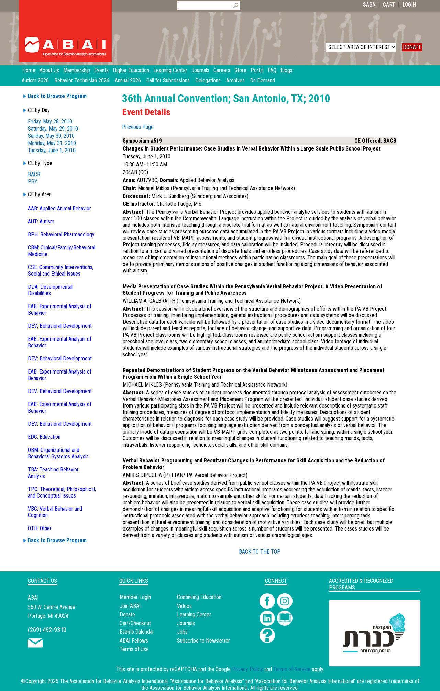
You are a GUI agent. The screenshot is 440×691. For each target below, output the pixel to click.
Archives (235, 80)
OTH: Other (40, 528)
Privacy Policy (247, 669)
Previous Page (138, 127)
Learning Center (194, 614)
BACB (34, 174)
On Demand (262, 80)
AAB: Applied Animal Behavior (59, 208)
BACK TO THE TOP (259, 551)
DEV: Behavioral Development (60, 326)
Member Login (135, 597)
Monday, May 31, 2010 (52, 143)
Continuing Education (199, 597)
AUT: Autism (41, 221)
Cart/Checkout (135, 623)
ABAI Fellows (134, 640)
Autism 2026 (35, 80)
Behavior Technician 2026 (81, 80)
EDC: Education (44, 437)
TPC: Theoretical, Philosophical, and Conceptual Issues (62, 492)
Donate (127, 614)
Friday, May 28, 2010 (50, 121)
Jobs (182, 631)
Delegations (208, 80)
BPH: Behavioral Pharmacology (61, 234)
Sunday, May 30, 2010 (51, 136)
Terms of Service (292, 669)
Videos (184, 606)
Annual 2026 (128, 80)
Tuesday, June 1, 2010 (52, 150)
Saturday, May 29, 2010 (53, 128)
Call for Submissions (168, 80)
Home (28, 70)
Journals (186, 623)
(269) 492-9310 (47, 630)
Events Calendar (137, 631)
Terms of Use (134, 649)
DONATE (412, 47)
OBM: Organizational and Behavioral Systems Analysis (58, 453)
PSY (32, 181)
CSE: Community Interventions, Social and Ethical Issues (61, 270)
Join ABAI (130, 606)
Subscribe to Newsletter (203, 640)
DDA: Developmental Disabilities (50, 290)
